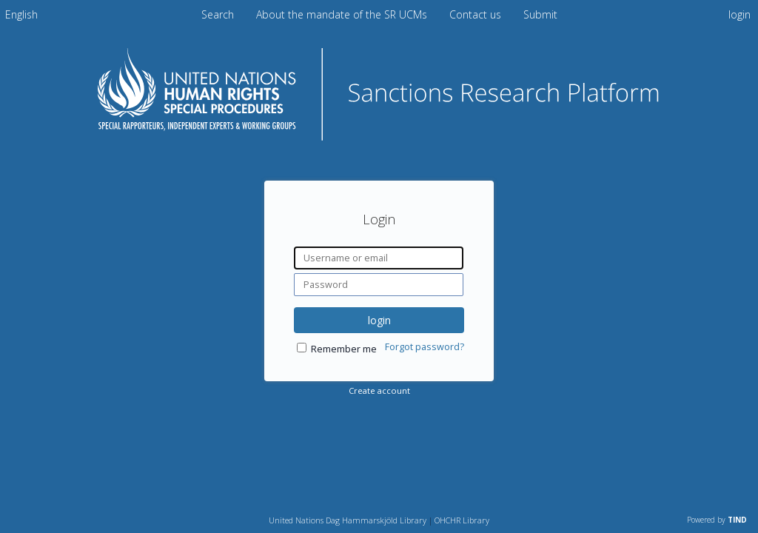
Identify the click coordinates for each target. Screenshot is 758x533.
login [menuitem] (739, 14)
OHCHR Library (462, 520)
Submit (540, 14)
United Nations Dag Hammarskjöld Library (347, 520)
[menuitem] (21, 14)
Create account (379, 390)
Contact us (476, 14)
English (21, 14)
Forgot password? (424, 347)
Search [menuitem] (217, 14)
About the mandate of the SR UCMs (343, 14)
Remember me (344, 349)
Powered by (717, 519)
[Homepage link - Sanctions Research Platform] (379, 136)
